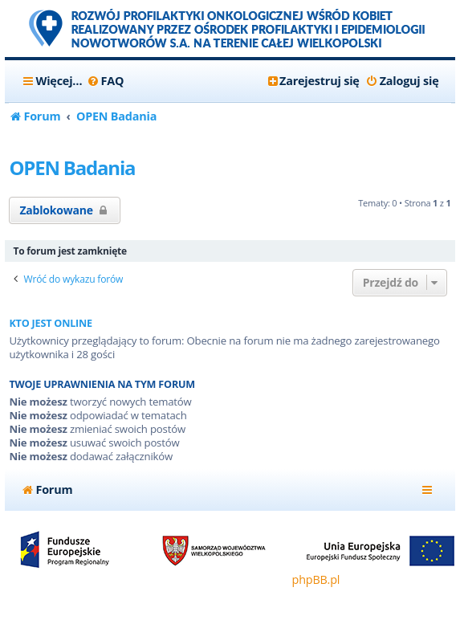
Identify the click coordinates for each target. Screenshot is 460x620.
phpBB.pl (316, 579)
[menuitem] (105, 81)
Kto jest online (50, 323)
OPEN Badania (72, 167)
